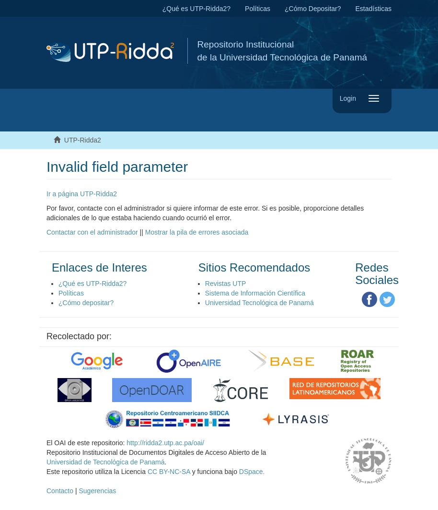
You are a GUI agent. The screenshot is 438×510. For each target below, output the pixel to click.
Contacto (59, 491)
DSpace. (252, 471)
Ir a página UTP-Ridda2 (81, 194)
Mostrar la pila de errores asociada (197, 232)
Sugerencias (97, 491)
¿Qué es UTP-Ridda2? (196, 8)
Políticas (257, 8)
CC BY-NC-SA (169, 471)
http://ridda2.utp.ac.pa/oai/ (165, 443)
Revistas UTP (225, 283)
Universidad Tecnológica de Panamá (259, 303)
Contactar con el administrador (92, 232)
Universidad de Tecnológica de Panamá (105, 462)
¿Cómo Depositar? (313, 8)
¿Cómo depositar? (86, 303)
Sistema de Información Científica (255, 293)
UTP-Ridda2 (82, 140)
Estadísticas (374, 8)
